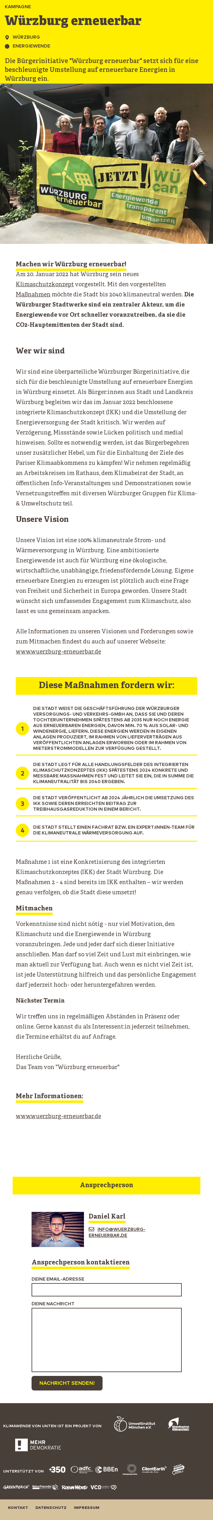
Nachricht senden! (67, 1383)
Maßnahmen (33, 295)
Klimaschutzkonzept (45, 284)
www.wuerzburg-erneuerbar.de (58, 652)
